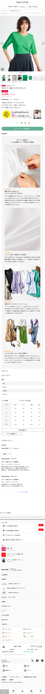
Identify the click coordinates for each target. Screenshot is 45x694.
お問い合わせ (5, 619)
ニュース (4, 610)
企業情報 (11, 679)
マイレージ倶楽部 (29, 636)
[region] (22, 6)
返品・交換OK (6, 629)
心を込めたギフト (28, 633)
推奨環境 (4, 679)
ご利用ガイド (5, 624)
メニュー (4, 691)
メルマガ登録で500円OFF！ (23, 525)
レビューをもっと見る (22, 492)
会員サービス (6, 636)
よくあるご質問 (5, 615)
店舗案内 (4, 601)
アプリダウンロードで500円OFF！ (12, 535)
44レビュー (17, 99)
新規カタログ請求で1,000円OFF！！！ (13, 540)
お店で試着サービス (7, 640)
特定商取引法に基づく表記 (30, 677)
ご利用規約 (4, 677)
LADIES (10, 6)
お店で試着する (22, 430)
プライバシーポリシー (15, 677)
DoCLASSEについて (6, 606)
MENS (16, 6)
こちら (29, 400)
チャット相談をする (12, 433)
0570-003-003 (29, 652)
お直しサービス (6, 633)
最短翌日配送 (27, 629)
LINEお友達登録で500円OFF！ (23, 530)
